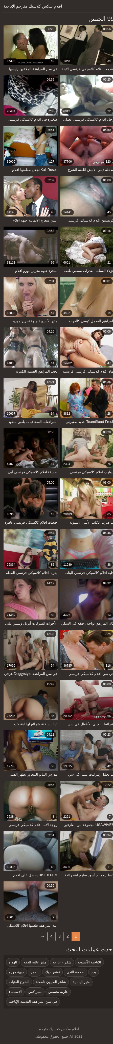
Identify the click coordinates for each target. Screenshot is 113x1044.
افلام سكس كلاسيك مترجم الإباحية (30, 6)
